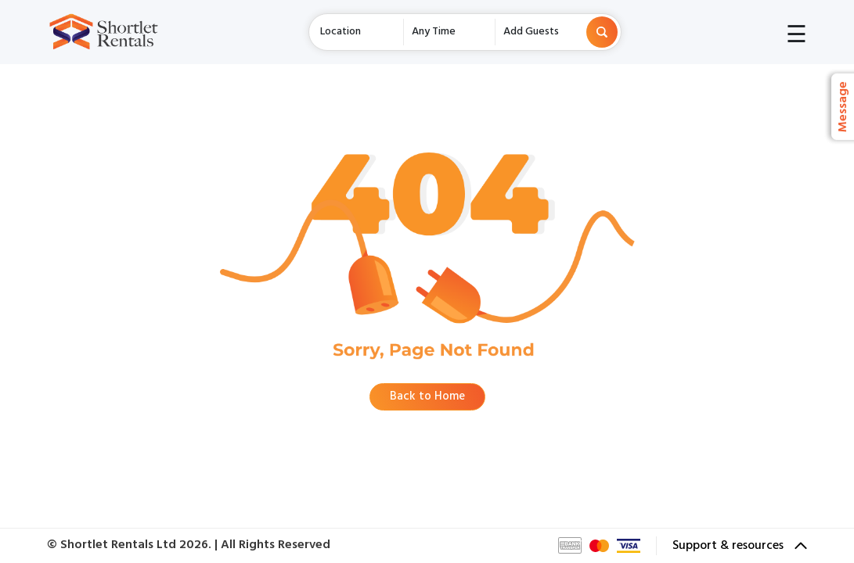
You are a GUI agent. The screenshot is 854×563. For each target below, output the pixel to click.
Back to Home (427, 396)
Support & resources (739, 545)
